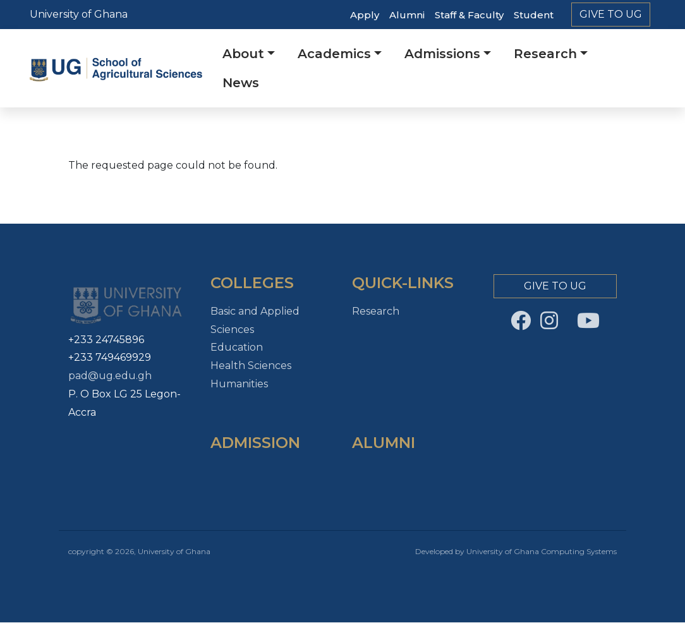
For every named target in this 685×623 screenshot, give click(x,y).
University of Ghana (79, 14)
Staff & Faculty (469, 15)
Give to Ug (610, 14)
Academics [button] (334, 53)
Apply (364, 15)
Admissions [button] (442, 53)
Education (236, 347)
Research (375, 311)
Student (534, 15)
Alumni (407, 15)
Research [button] (545, 53)
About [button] (243, 53)
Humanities (239, 384)
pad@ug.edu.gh (110, 376)
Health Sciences (250, 366)
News (240, 82)
